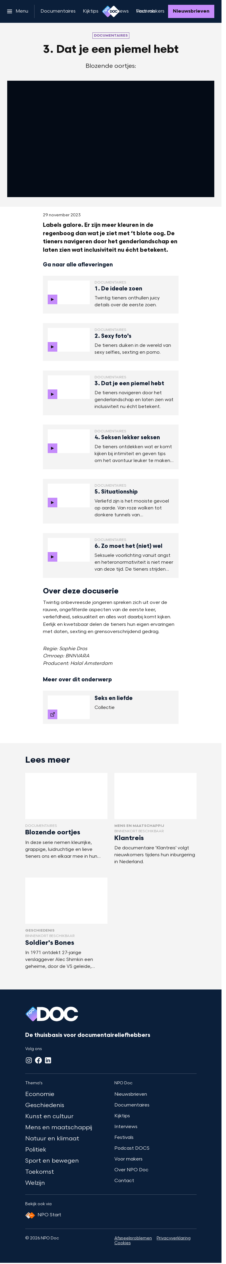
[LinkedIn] (48, 1060)
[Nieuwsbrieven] (191, 11)
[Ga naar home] (111, 11)
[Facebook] (38, 1060)
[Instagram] (28, 1060)
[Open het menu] (18, 11)
